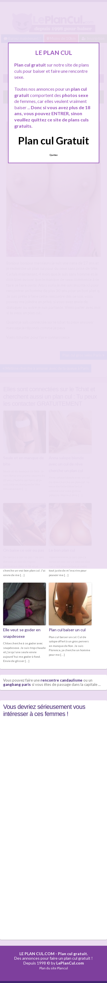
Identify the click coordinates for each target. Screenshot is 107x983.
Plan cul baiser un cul (67, 629)
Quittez (53, 155)
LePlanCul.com (70, 963)
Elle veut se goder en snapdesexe (22, 632)
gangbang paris (17, 684)
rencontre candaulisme (61, 680)
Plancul (62, 968)
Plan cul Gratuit (53, 140)
